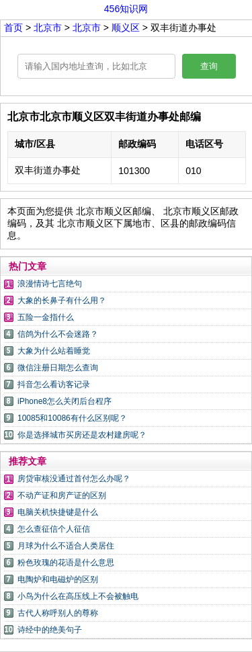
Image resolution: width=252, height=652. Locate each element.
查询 (209, 66)
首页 (13, 27)
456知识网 (126, 8)
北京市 (49, 27)
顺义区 (126, 27)
